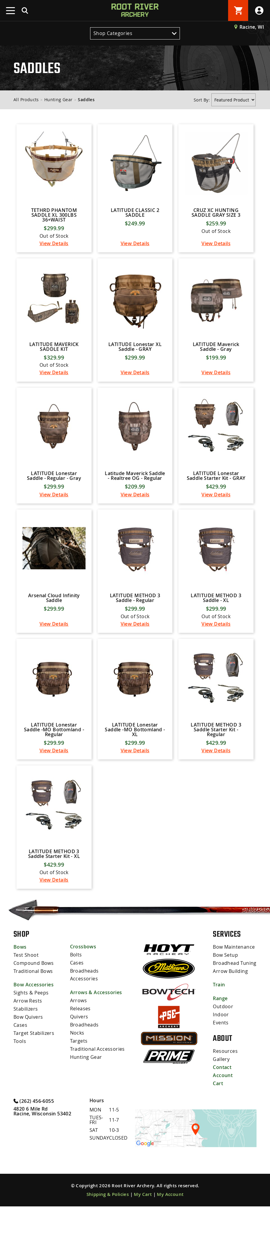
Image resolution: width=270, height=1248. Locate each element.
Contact (222, 1109)
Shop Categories (135, 33)
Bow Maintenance (234, 991)
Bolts (76, 998)
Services (227, 978)
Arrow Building (230, 1014)
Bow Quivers (28, 1059)
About (222, 1081)
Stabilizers (25, 1051)
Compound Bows (33, 1006)
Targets (79, 1082)
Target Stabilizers (33, 1075)
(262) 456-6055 (33, 1142)
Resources (225, 1094)
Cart (218, 1125)
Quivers (79, 1059)
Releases (80, 1051)
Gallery (221, 1102)
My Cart (143, 1236)
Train (219, 1028)
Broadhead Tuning (234, 1006)
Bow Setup (225, 999)
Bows (20, 991)
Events (220, 1065)
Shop (21, 978)
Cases (20, 1067)
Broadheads (84, 1014)
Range (220, 1042)
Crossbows (83, 990)
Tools (19, 1082)
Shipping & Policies (108, 1236)
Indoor (221, 1057)
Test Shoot (26, 999)
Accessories (84, 1022)
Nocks (77, 1074)
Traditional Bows (33, 1014)
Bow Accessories (33, 1028)
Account (223, 1117)
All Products (26, 99)
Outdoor (223, 1049)
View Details (54, 251)
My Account (170, 1236)
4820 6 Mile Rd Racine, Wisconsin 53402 (42, 1153)
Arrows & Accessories (96, 1035)
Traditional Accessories (97, 1090)
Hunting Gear (58, 99)
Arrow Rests (27, 1043)
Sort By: (202, 100)
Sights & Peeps (31, 1036)
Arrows (78, 1043)
